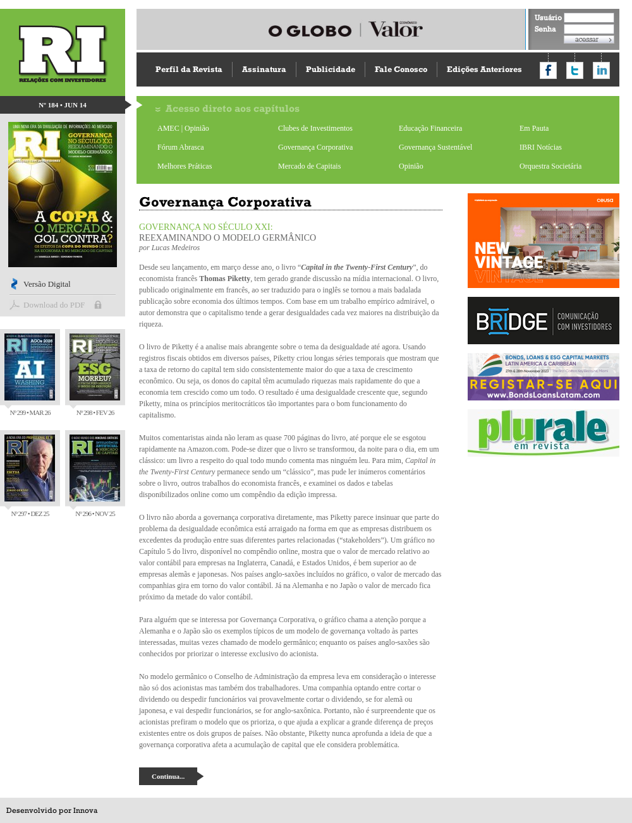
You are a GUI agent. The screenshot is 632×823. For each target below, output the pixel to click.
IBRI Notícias (541, 147)
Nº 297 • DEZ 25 (29, 476)
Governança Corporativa (315, 147)
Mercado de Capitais (309, 166)
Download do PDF (54, 304)
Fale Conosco (401, 69)
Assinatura (264, 69)
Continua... (168, 776)
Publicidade (330, 69)
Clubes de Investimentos (315, 128)
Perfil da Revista (188, 69)
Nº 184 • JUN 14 (62, 105)
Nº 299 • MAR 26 (29, 374)
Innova (85, 810)
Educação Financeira (430, 128)
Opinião (411, 166)
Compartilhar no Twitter (574, 70)
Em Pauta (534, 128)
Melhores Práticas (184, 166)
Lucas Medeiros (176, 247)
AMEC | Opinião (183, 128)
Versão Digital (47, 284)
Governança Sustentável (435, 147)
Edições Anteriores (484, 69)
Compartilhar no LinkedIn (601, 70)
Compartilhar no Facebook (548, 70)
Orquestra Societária (550, 166)
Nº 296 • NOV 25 (95, 476)
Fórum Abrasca (180, 147)
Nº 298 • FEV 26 (95, 374)
